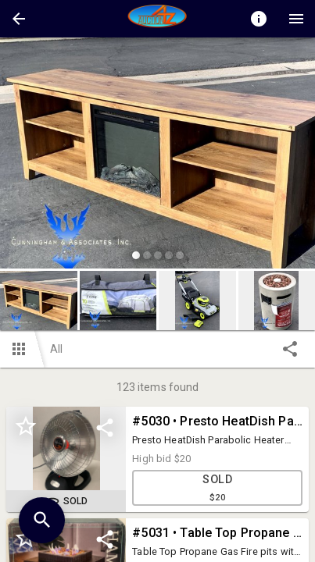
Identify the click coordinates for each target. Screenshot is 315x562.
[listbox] (157, 155)
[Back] (19, 18)
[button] (19, 18)
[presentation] (158, 19)
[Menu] (296, 18)
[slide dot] (136, 255)
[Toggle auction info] (258, 18)
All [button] (56, 349)
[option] (157, 155)
